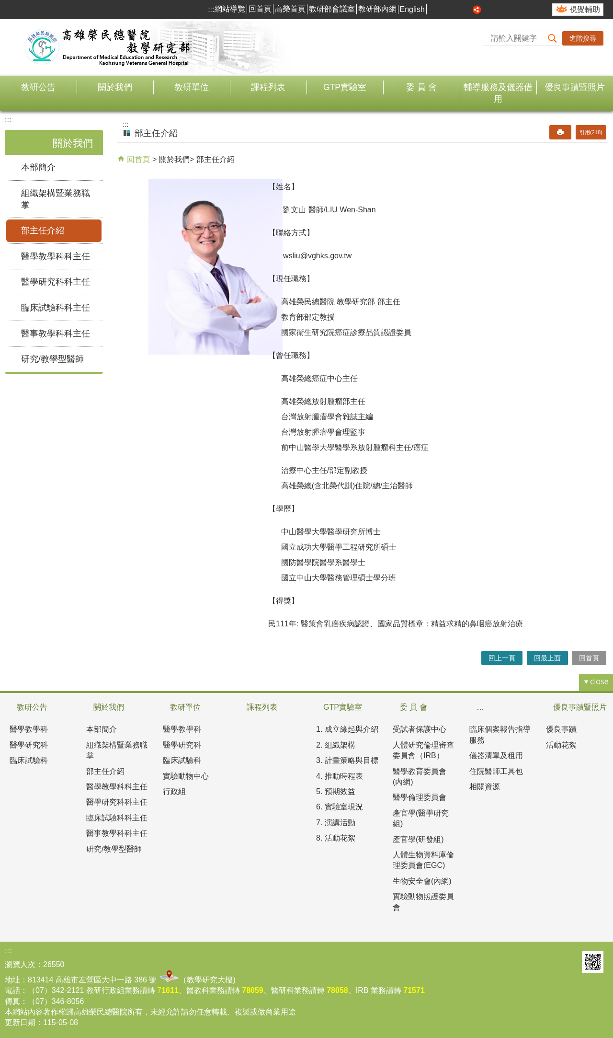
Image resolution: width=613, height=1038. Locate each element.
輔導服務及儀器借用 (498, 93)
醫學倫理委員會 (419, 797)
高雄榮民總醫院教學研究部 (108, 47)
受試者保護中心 (419, 729)
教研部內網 (377, 9)
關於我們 (115, 87)
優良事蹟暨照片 (575, 87)
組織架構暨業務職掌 (55, 199)
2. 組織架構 (335, 745)
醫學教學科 (29, 729)
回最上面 (547, 658)
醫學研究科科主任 (55, 282)
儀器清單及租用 (496, 755)
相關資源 (484, 787)
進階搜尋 (582, 38)
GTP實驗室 (344, 87)
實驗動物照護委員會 (423, 901)
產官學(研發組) (418, 839)
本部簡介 (38, 167)
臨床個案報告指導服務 (500, 734)
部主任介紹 (42, 230)
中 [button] (456, 9)
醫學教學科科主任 (55, 256)
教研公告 (38, 87)
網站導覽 (230, 9)
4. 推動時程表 (339, 776)
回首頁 (260, 9)
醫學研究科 (29, 745)
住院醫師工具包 (496, 771)
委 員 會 (421, 87)
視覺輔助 (584, 9)
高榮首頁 (290, 9)
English (412, 9)
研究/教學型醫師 (52, 359)
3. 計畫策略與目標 (347, 760)
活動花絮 (561, 745)
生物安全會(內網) (422, 881)
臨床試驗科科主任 (55, 307)
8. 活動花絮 (335, 838)
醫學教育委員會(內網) (419, 776)
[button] (552, 38)
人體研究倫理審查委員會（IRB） (423, 750)
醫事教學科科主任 (55, 333)
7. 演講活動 (335, 823)
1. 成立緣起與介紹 (347, 729)
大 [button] (466, 9)
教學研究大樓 (210, 980)
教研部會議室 (332, 9)
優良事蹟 (561, 729)
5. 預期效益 (335, 791)
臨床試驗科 (29, 760)
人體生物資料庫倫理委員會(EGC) (423, 860)
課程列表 (268, 87)
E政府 (568, 962)
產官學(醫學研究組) (421, 818)
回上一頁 (501, 658)
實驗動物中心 (186, 776)
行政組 (174, 791)
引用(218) (590, 132)
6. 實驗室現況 (339, 807)
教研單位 (191, 87)
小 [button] (445, 9)
